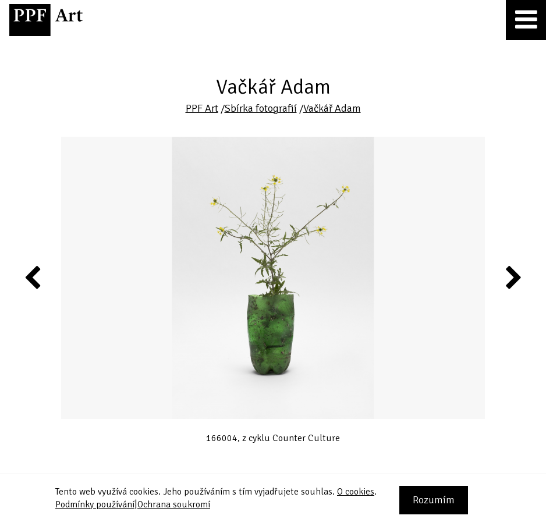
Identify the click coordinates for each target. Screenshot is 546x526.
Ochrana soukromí (173, 504)
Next (513, 277)
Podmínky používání (94, 504)
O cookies (355, 491)
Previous (33, 277)
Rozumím (434, 499)
